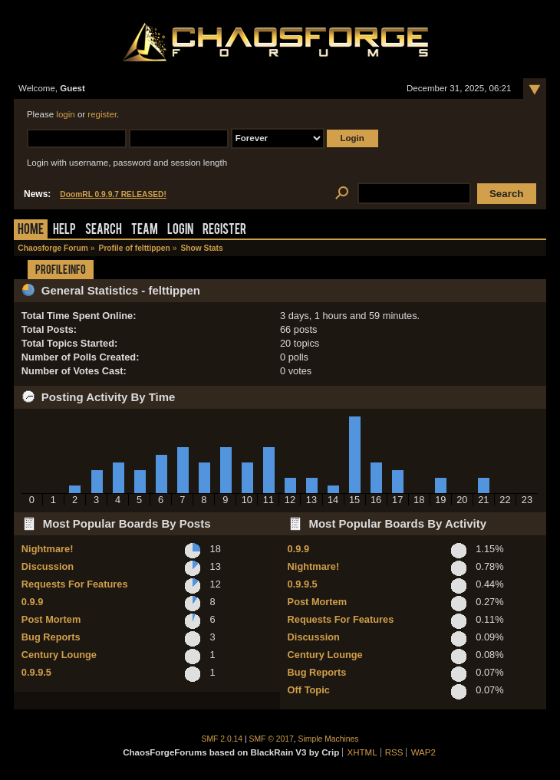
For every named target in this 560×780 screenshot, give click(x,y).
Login (180, 230)
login (65, 114)
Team (144, 230)
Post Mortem (51, 619)
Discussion (47, 566)
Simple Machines (328, 739)
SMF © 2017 (271, 739)
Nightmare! (47, 549)
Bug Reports (51, 637)
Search (103, 230)
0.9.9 (32, 601)
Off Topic (309, 690)
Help (64, 230)
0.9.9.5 (36, 672)
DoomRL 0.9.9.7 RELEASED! (113, 194)
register (102, 114)
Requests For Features (74, 584)
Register (224, 230)
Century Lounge (59, 654)
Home (31, 230)
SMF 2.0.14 (222, 739)
